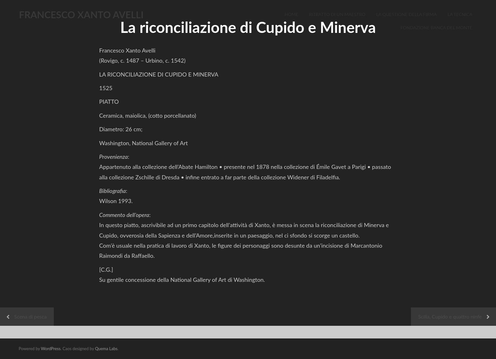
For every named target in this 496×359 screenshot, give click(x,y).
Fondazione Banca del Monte (436, 27)
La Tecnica (460, 14)
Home (291, 14)
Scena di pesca (30, 316)
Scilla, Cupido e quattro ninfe (450, 316)
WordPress (50, 348)
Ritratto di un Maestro (337, 14)
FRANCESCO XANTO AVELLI (81, 14)
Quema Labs (106, 348)
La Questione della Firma (406, 14)
